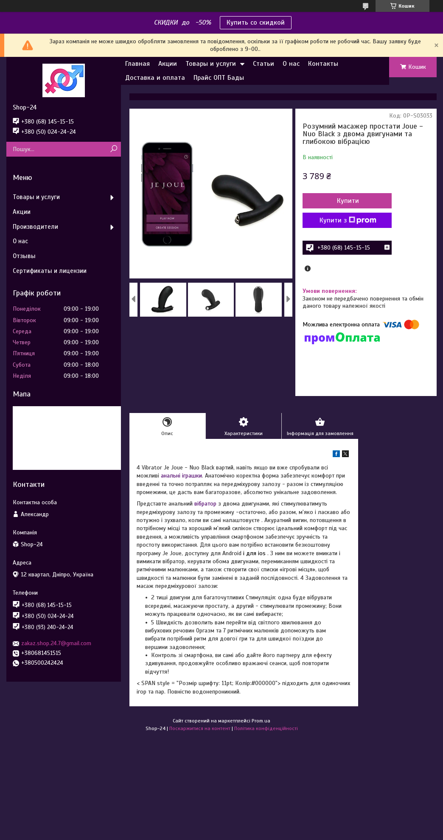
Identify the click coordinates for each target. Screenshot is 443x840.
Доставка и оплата (155, 77)
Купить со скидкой (256, 22)
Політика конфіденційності (266, 728)
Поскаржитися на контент (199, 728)
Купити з (348, 220)
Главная (137, 63)
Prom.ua (261, 721)
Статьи (263, 63)
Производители (35, 226)
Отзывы (24, 256)
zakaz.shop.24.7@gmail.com (56, 643)
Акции (167, 63)
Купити (348, 201)
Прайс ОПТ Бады (218, 77)
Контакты (323, 63)
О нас (291, 63)
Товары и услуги (210, 63)
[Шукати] (113, 149)
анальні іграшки (181, 475)
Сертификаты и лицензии (50, 271)
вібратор (205, 503)
